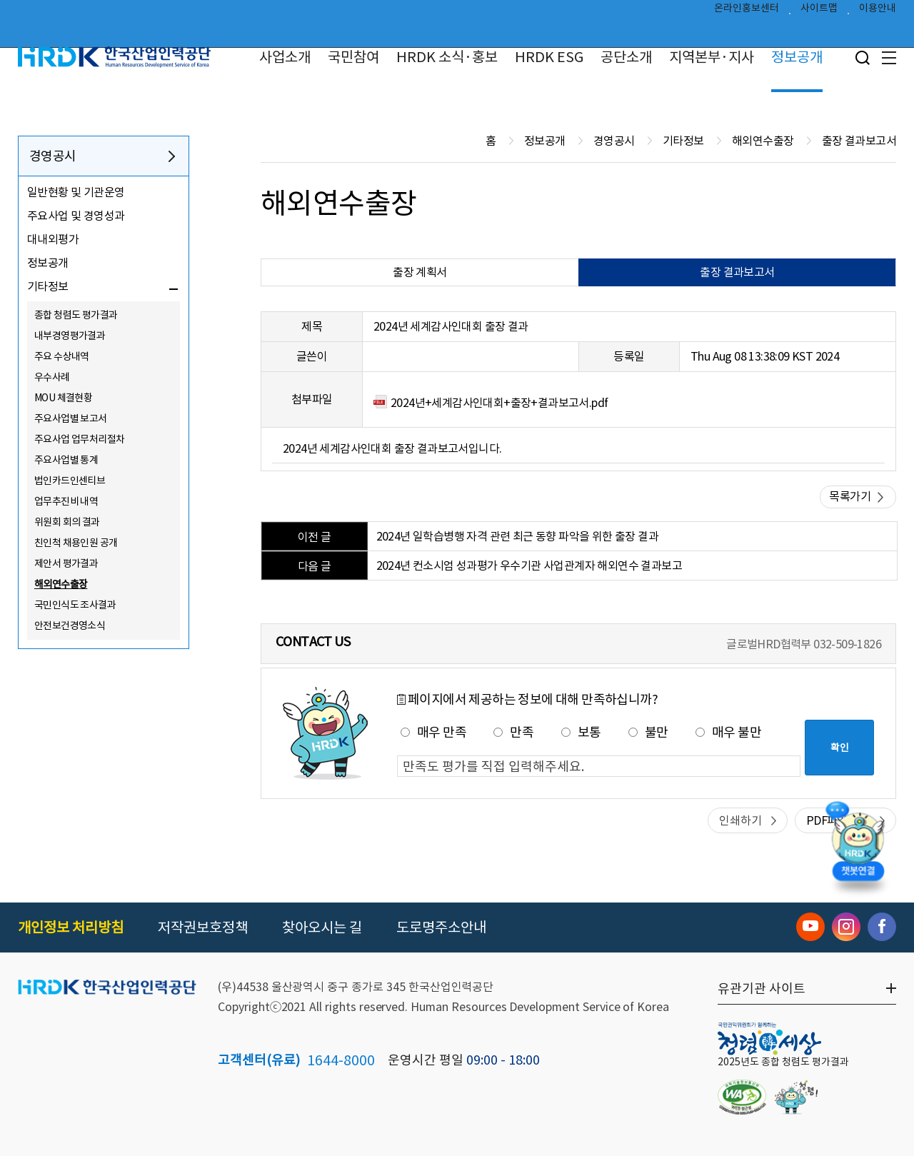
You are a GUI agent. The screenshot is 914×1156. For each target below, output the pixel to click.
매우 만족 (433, 732)
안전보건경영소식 (69, 625)
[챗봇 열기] (857, 844)
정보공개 (797, 57)
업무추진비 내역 (66, 501)
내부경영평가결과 (69, 335)
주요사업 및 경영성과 (75, 215)
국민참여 (353, 57)
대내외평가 (53, 239)
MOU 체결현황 (63, 397)
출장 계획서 (419, 272)
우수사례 (52, 377)
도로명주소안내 (441, 927)
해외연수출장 (60, 584)
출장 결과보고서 (737, 272)
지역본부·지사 (711, 57)
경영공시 (52, 156)
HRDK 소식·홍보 (447, 57)
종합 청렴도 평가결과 (75, 314)
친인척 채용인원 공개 (75, 542)
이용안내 (877, 11)
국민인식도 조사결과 (75, 604)
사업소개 (285, 57)
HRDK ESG (549, 57)
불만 (648, 732)
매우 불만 (728, 732)
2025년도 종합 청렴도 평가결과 (783, 1061)
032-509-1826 (847, 644)
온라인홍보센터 (746, 11)
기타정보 (48, 286)
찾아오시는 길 (322, 927)
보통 (581, 732)
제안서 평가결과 (66, 563)
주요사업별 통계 (66, 459)
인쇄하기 (740, 820)
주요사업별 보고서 (70, 418)
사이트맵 (819, 11)
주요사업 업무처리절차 (79, 439)
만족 (513, 732)
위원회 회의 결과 (67, 522)
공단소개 (626, 57)
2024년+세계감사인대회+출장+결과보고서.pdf (499, 403)
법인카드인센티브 (69, 480)
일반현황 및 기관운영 (75, 192)
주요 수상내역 (61, 356)
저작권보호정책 (203, 927)
